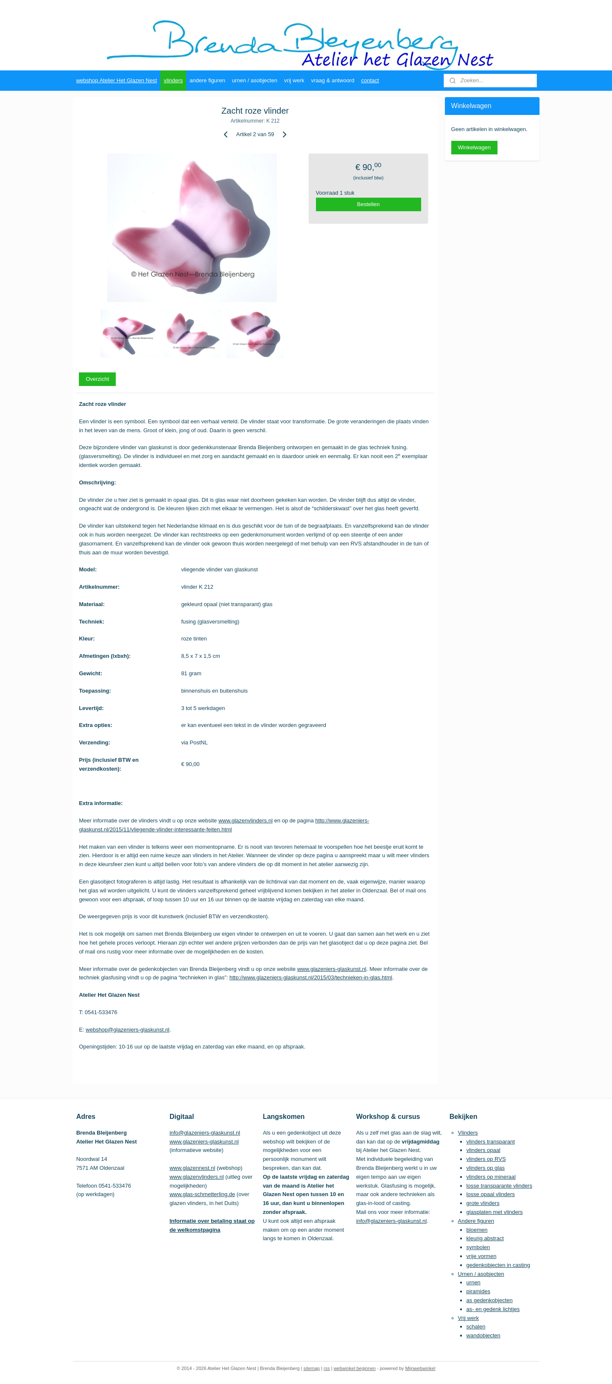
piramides (478, 1291)
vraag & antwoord (333, 80)
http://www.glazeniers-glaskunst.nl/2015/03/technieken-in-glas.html (310, 977)
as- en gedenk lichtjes (493, 1309)
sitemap (311, 1368)
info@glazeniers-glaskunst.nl (205, 1133)
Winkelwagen (474, 147)
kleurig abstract (485, 1238)
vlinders (173, 80)
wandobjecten (483, 1335)
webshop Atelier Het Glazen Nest (116, 80)
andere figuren (207, 80)
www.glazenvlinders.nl (245, 820)
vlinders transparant (491, 1141)
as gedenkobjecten (490, 1300)
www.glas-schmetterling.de (202, 1194)
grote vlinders (483, 1203)
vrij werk (294, 80)
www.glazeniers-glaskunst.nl (331, 969)
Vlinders (468, 1133)
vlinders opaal (483, 1150)
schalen (476, 1326)
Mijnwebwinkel (420, 1368)
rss (327, 1368)
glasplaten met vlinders (495, 1212)
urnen (474, 1282)
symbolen (478, 1247)
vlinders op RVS (486, 1159)
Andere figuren (476, 1221)
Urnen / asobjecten (481, 1274)
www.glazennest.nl (192, 1168)
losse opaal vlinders (491, 1194)
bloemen (477, 1230)
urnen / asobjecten (254, 80)
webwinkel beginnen (355, 1368)
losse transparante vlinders (499, 1186)
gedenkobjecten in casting (498, 1265)
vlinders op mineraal (491, 1177)
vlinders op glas (486, 1168)
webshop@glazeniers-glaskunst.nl (127, 1029)
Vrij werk (468, 1318)
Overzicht (97, 379)
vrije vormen (482, 1256)
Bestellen (368, 204)
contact (370, 80)
